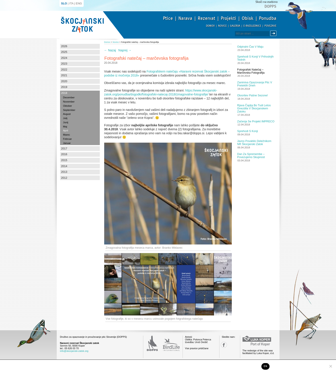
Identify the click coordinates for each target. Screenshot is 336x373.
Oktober (67, 105)
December (69, 97)
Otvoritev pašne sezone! (252, 95)
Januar (67, 143)
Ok (265, 366)
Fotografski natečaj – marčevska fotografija (250, 71)
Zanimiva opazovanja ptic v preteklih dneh (254, 84)
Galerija (235, 26)
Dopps (270, 6)
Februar (67, 139)
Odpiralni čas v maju (250, 46)
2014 (64, 166)
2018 (64, 93)
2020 (64, 81)
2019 (64, 87)
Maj (65, 126)
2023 (64, 63)
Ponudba (267, 18)
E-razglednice (252, 26)
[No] (330, 366)
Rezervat (206, 18)
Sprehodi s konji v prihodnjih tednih (255, 58)
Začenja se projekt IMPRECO (255, 121)
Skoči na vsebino (266, 2)
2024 (64, 58)
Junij (65, 122)
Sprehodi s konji (247, 131)
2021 (64, 75)
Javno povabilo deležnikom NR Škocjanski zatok (254, 143)
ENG (79, 3)
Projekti (228, 18)
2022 (64, 69)
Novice (222, 26)
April (65, 130)
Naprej (124, 50)
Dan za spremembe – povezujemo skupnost (251, 156)
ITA (71, 3)
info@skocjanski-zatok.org (74, 351)
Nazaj (110, 50)
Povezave (270, 26)
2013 (64, 171)
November (69, 101)
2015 (64, 160)
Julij (65, 118)
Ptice (168, 18)
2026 (64, 46)
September (69, 110)
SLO (64, 3)
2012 (64, 177)
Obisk (247, 18)
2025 (64, 52)
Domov (210, 26)
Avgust (67, 114)
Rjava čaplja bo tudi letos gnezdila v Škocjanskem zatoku (254, 108)
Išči (274, 33)
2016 (64, 154)
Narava (185, 18)
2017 (64, 148)
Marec (66, 134)
